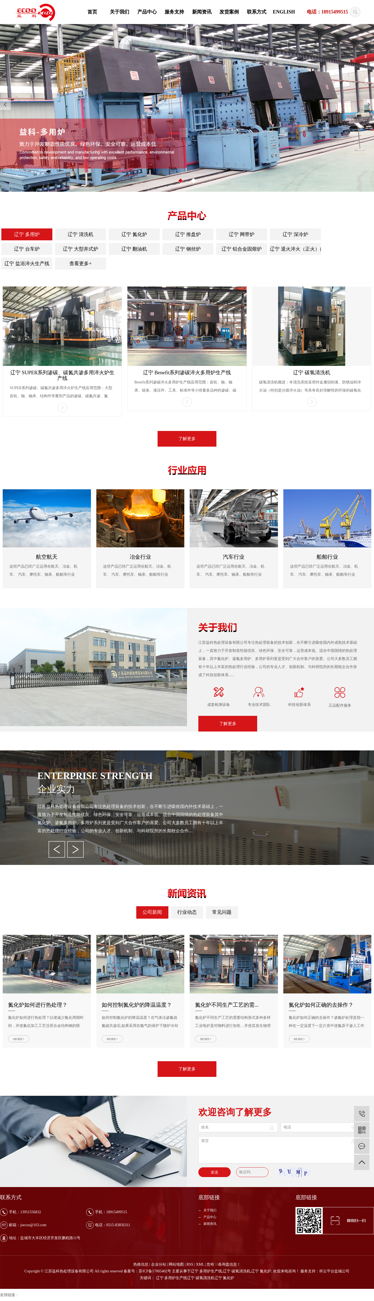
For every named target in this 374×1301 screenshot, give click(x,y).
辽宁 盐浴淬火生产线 (26, 263)
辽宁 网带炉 (241, 234)
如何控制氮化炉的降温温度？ (137, 1005)
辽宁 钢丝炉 (188, 249)
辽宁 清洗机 (80, 234)
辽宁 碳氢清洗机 (311, 372)
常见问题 (222, 912)
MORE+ (18, 1039)
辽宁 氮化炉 (134, 234)
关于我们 (119, 12)
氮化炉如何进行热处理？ (37, 1005)
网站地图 (176, 1264)
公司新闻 (152, 912)
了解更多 (187, 438)
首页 (92, 12)
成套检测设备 (218, 705)
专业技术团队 (259, 705)
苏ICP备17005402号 (155, 1271)
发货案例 (229, 12)
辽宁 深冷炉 (295, 234)
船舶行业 (327, 557)
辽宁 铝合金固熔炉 (242, 249)
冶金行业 (140, 557)
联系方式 (256, 12)
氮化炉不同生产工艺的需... (227, 1005)
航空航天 (46, 557)
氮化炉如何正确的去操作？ (321, 1005)
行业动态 (187, 912)
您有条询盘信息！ (224, 1264)
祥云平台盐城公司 (334, 1271)
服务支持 (174, 12)
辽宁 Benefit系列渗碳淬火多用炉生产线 (187, 372)
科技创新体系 (299, 705)
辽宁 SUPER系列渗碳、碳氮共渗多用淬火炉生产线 (62, 375)
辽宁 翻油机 (134, 249)
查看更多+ (80, 263)
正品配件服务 (340, 705)
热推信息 (140, 1264)
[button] (180, 180)
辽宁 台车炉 (27, 249)
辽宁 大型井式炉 (80, 249)
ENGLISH (284, 12)
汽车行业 (233, 557)
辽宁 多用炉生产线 (206, 1271)
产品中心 (147, 12)
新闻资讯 (202, 12)
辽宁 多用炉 (27, 234)
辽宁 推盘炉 (188, 234)
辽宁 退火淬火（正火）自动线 (295, 249)
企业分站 (158, 1264)
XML (200, 1264)
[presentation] (5, 104)
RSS (189, 1264)
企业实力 (56, 789)
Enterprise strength (95, 776)
